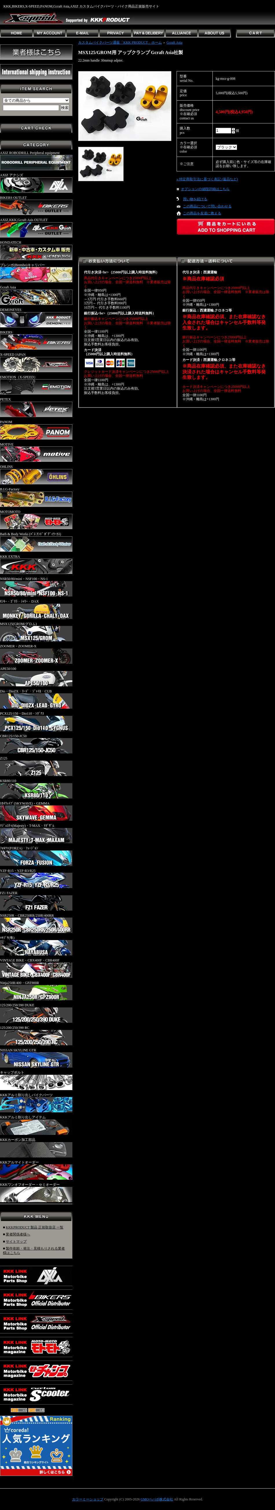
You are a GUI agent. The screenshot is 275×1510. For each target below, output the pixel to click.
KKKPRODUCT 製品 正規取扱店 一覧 (34, 1227)
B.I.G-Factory (36, 497)
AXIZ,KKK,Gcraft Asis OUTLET (36, 228)
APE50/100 (36, 676)
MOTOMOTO (36, 519)
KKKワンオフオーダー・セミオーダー (36, 1192)
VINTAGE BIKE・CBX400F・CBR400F (36, 968)
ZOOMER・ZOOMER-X (36, 654)
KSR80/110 (36, 788)
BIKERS (36, 340)
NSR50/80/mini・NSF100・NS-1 (36, 586)
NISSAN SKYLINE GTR (36, 1058)
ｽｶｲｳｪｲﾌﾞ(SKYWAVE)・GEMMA (36, 811)
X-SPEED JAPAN (36, 362)
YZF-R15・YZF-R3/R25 (36, 878)
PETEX (36, 407)
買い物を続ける (195, 199)
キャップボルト (36, 1080)
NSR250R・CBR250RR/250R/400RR (36, 923)
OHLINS (36, 474)
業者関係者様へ (18, 1234)
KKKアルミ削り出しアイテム (36, 1125)
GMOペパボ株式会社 (157, 1499)
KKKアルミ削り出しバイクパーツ (36, 1103)
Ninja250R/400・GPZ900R (36, 991)
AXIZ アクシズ (36, 183)
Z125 (36, 766)
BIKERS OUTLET (36, 205)
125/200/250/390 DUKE (36, 1013)
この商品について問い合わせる (207, 206)
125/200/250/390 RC (36, 1035)
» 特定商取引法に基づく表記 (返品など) (207, 179)
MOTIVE (36, 452)
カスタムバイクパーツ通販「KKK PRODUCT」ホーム (120, 42)
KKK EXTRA (36, 564)
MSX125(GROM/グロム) (36, 632)
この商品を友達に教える (202, 213)
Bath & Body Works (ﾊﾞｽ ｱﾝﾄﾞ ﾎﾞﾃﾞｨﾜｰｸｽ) (36, 542)
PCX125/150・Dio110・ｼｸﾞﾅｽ (36, 721)
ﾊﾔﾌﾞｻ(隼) (36, 945)
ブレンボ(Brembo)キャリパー (36, 273)
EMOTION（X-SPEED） (36, 385)
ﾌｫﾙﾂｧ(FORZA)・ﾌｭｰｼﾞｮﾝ (36, 856)
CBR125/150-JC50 (36, 744)
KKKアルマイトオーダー (36, 1170)
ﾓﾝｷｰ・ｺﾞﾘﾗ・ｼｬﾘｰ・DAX (36, 609)
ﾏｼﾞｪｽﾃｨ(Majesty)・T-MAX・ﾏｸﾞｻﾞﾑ (36, 833)
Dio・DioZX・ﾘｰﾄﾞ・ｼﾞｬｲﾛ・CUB (36, 699)
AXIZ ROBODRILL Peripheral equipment (36, 161)
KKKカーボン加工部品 (36, 1147)
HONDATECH (36, 250)
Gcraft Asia (36, 295)
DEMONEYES (36, 317)
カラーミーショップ (87, 1499)
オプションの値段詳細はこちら (205, 189)
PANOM (36, 430)
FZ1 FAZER (36, 901)
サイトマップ (16, 1242)
